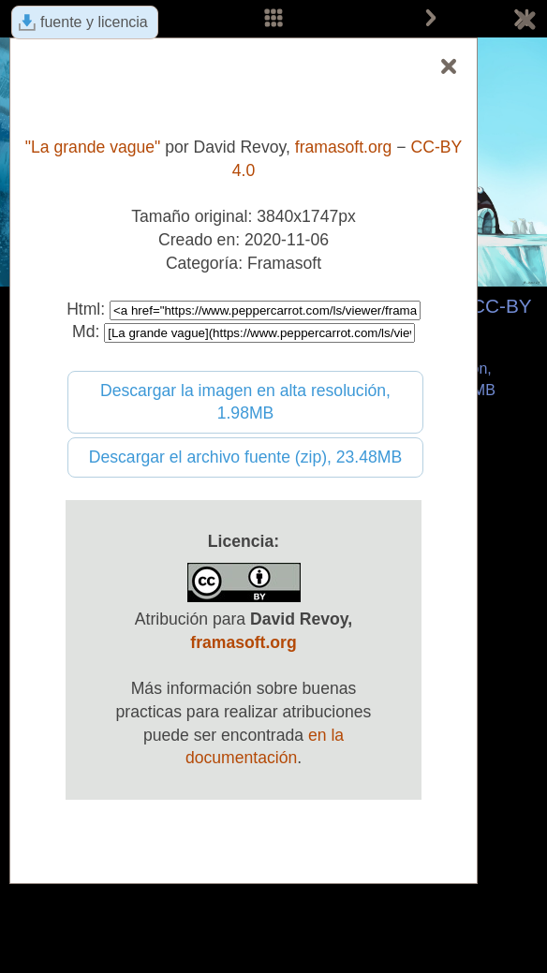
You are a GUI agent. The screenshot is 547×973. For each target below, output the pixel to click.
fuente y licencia (94, 22)
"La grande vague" (93, 147)
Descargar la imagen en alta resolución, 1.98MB (245, 402)
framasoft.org (343, 147)
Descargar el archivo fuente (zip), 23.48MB (245, 457)
